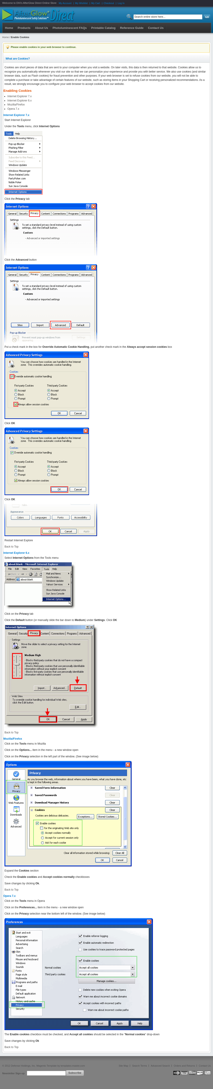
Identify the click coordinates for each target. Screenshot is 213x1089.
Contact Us (205, 1065)
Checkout (109, 3)
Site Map (123, 1065)
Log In (121, 3)
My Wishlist (81, 3)
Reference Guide (131, 28)
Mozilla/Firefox (16, 104)
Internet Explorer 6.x (19, 100)
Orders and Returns (184, 1065)
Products (24, 28)
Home (9, 28)
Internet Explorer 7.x (19, 96)
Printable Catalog (103, 28)
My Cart (95, 3)
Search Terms (139, 1065)
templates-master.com (73, 1065)
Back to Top (11, 546)
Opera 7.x (13, 108)
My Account (65, 3)
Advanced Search (160, 1065)
